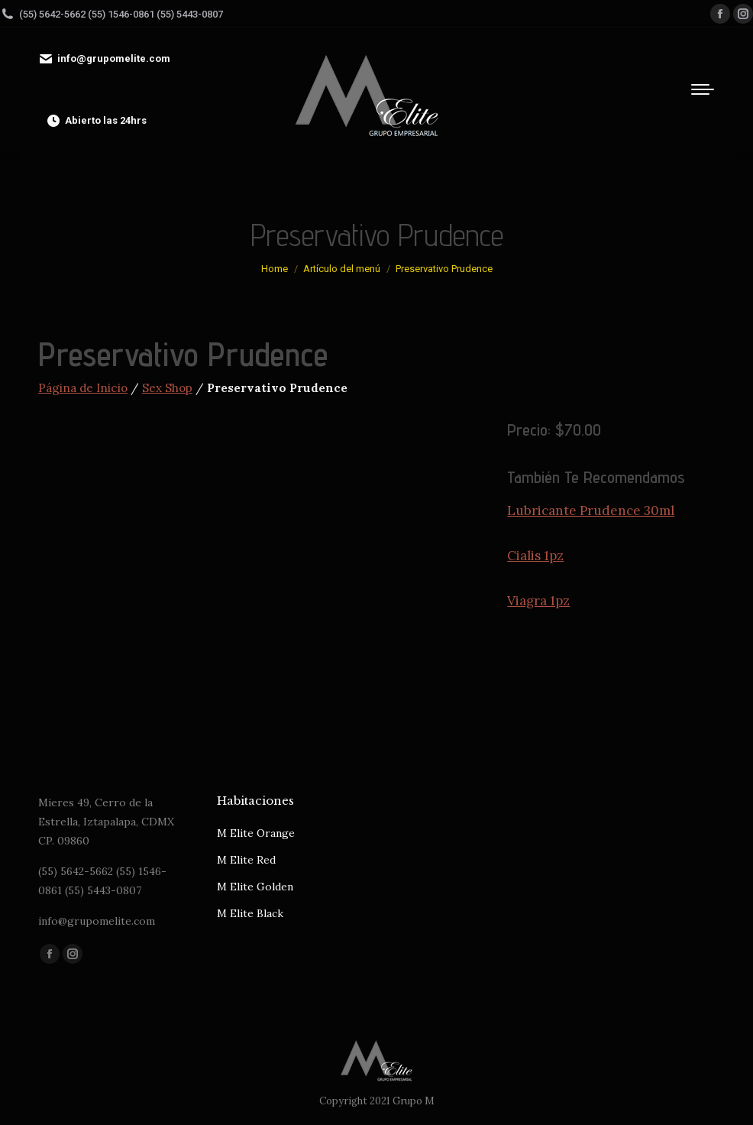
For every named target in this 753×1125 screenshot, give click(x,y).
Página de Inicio (83, 388)
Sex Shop (167, 388)
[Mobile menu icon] (702, 89)
